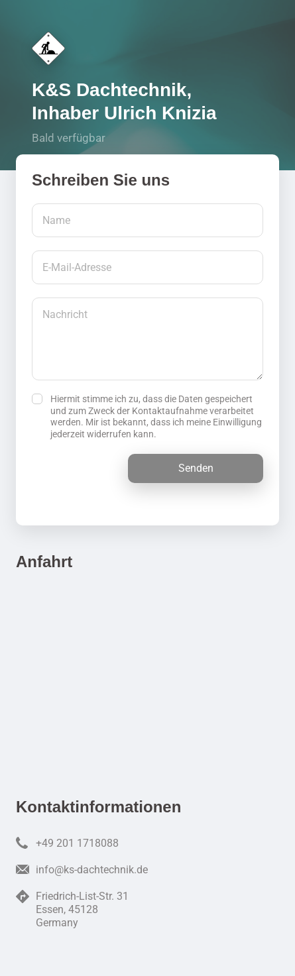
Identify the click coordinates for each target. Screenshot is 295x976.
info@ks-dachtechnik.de (92, 869)
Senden (195, 468)
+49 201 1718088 (77, 843)
